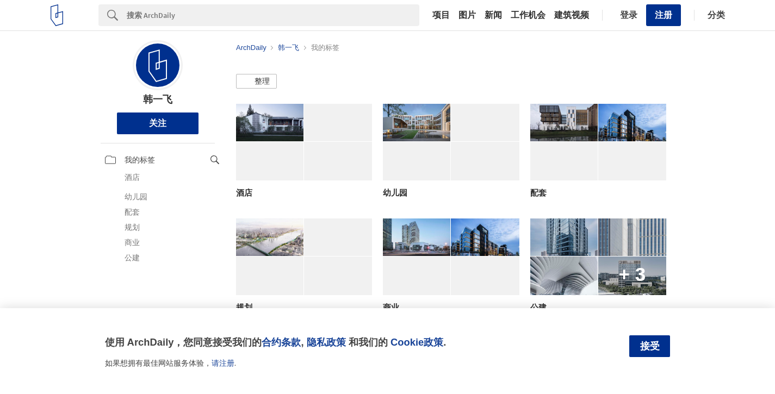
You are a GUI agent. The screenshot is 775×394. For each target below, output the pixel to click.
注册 (663, 15)
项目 (441, 15)
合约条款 (281, 342)
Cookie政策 (416, 342)
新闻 (493, 15)
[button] (256, 81)
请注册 (223, 363)
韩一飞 (157, 99)
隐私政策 (326, 342)
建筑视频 (571, 15)
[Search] (273, 15)
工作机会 (528, 15)
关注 (157, 123)
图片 (467, 15)
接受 (650, 346)
